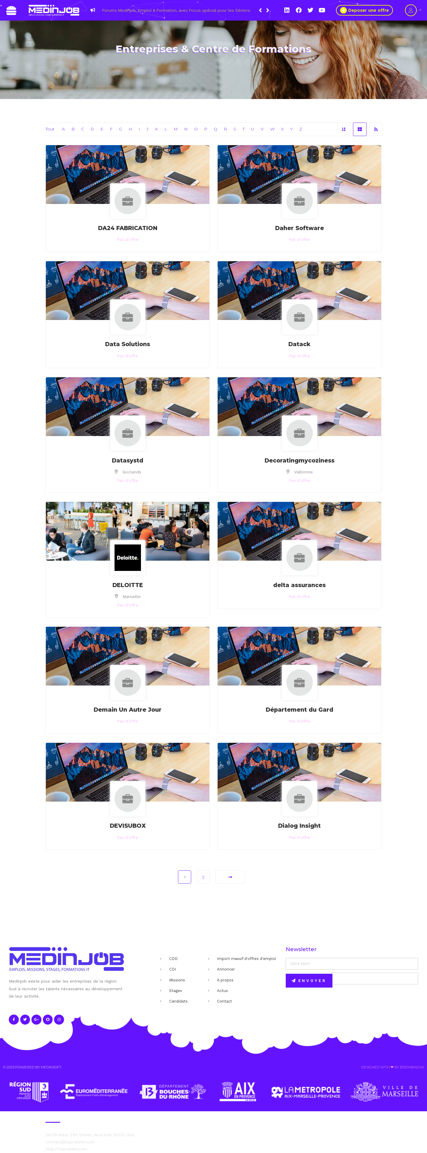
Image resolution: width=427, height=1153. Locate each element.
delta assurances (299, 585)
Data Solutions (127, 344)
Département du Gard (299, 709)
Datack (299, 344)
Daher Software (299, 228)
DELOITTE (127, 585)
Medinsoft (51, 1067)
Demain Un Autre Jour (128, 709)
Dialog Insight (299, 825)
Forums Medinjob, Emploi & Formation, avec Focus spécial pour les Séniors (176, 10)
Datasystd (127, 460)
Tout (50, 129)
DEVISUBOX (128, 825)
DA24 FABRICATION (127, 228)
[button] (268, 10)
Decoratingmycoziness (299, 460)
